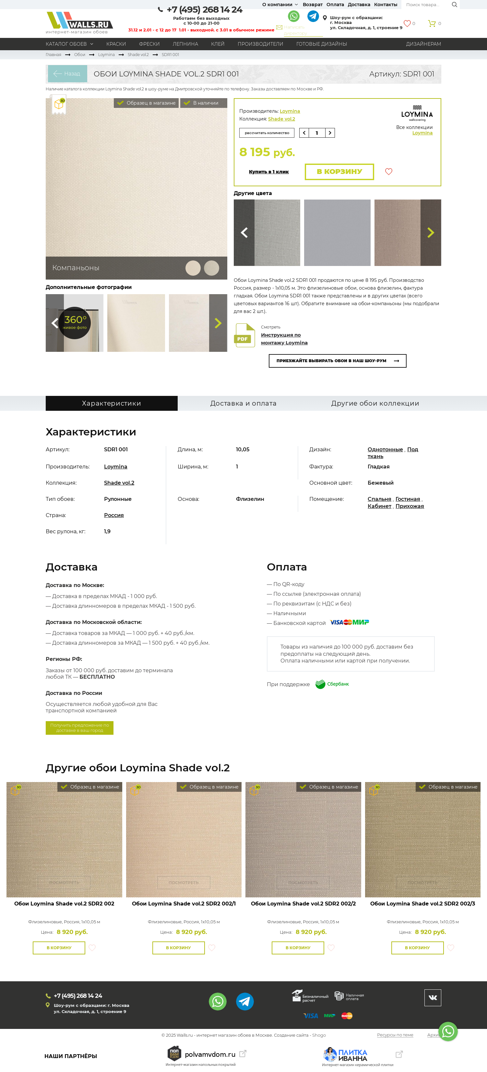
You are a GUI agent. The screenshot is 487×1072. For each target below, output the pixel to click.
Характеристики (111, 404)
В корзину (338, 171)
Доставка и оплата (243, 404)
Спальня (379, 500)
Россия (114, 516)
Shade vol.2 (138, 54)
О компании (277, 4)
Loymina (106, 54)
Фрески (149, 44)
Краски (116, 44)
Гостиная (408, 500)
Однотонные (385, 450)
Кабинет (379, 506)
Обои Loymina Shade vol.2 (64, 904)
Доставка (359, 4)
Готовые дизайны (321, 44)
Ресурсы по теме (395, 1035)
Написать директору (295, 30)
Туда (218, 323)
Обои (79, 54)
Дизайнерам (423, 44)
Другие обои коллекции (375, 404)
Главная (53, 54)
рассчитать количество (269, 132)
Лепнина (185, 44)
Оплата (335, 4)
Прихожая (410, 506)
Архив (434, 1035)
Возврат (313, 4)
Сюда (55, 323)
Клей (218, 44)
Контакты (386, 4)
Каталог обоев (66, 44)
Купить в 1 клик (269, 172)
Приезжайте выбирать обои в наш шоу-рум (331, 361)
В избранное (388, 172)
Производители (260, 44)
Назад (70, 74)
